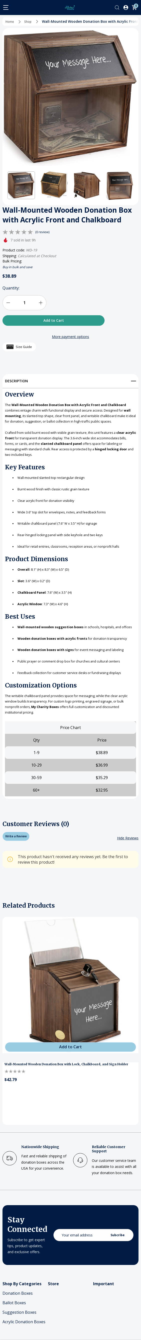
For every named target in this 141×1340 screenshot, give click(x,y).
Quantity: (10, 288)
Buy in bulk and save (19, 266)
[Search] (117, 7)
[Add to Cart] (70, 1084)
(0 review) (43, 232)
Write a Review (18, 873)
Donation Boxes (17, 1330)
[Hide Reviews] (128, 875)
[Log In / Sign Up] (126, 7)
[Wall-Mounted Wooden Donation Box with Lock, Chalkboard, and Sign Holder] (70, 1022)
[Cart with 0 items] (134, 7)
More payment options (70, 336)
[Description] (70, 379)
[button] (21, 185)
